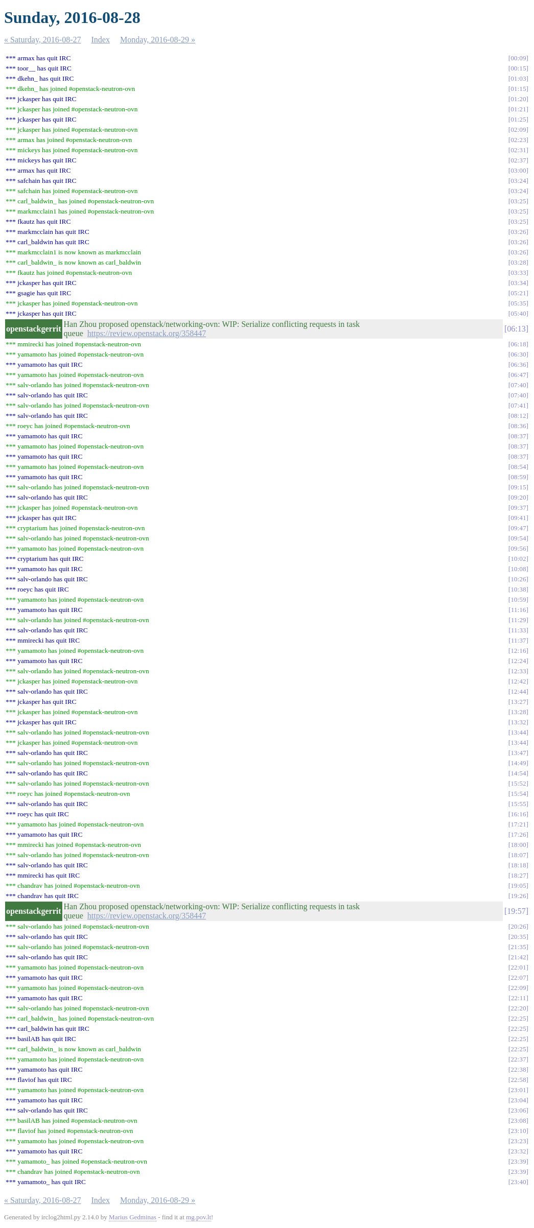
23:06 (518, 1110)
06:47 (518, 375)
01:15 (518, 88)
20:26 (518, 926)
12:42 (518, 681)
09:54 (518, 538)
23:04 (518, 1100)
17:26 (518, 834)
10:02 (518, 558)
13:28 (518, 712)
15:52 (518, 783)
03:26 (518, 231)
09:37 (518, 507)
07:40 (518, 385)
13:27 (518, 701)
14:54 (518, 773)
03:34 (518, 283)
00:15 (518, 68)
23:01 (518, 1090)
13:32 (518, 722)
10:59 (518, 599)
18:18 (518, 865)
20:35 (518, 936)
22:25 (518, 1018)
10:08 (518, 569)
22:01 (518, 967)
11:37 (518, 640)
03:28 (518, 262)
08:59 (518, 477)
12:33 (518, 671)
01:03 (518, 78)
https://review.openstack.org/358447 (146, 333)
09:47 (518, 528)
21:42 (518, 957)
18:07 (518, 855)
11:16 (518, 609)
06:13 (516, 328)
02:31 (518, 150)
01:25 (518, 119)
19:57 (516, 911)
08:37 (518, 436)
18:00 (518, 844)
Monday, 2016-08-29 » (157, 39)
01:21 (518, 109)
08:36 (518, 426)
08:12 (518, 415)
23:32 (518, 1151)
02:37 (518, 160)
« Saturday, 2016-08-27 (42, 39)
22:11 (518, 998)
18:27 (518, 875)
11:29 (518, 620)
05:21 (518, 293)
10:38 (518, 589)
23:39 (518, 1161)
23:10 (518, 1131)
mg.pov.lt (198, 1217)
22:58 (518, 1079)
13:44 (518, 732)
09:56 (518, 548)
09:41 (518, 518)
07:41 (518, 405)
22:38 (518, 1069)
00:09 (518, 58)
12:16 (518, 650)
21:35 (518, 947)
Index (100, 39)
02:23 (518, 140)
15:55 (518, 804)
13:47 (518, 753)
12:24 (518, 661)
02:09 (518, 129)
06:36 (518, 364)
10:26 (518, 579)
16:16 (518, 814)
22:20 (518, 1008)
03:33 (518, 272)
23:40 (518, 1182)
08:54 (518, 466)
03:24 (518, 180)
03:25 (518, 201)
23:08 (518, 1120)
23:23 (518, 1141)
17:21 (518, 824)
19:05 (518, 885)
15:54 (518, 793)
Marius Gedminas (132, 1217)
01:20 (518, 99)
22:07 (518, 977)
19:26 (518, 896)
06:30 (518, 354)
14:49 (518, 763)
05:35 (518, 303)
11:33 (518, 630)
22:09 (518, 987)
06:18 (518, 344)
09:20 (518, 497)
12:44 (518, 691)
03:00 (518, 170)
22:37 (518, 1059)
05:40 (518, 313)
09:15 (518, 487)
